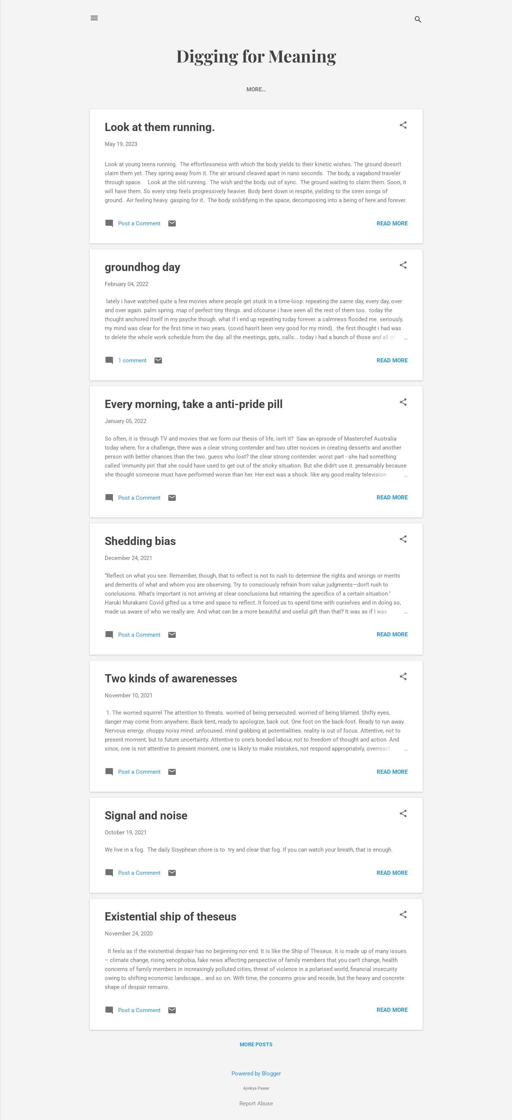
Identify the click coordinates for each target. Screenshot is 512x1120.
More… (393, 89)
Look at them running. (160, 128)
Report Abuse (256, 1103)
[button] (403, 127)
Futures (310, 89)
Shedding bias (140, 542)
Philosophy (352, 89)
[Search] (418, 20)
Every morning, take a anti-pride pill (194, 405)
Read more (392, 225)
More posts (256, 1046)
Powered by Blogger (256, 1073)
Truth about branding (205, 89)
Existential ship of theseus (170, 918)
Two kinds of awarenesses (171, 680)
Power (148, 89)
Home (117, 89)
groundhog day (142, 268)
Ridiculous (269, 89)
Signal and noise (146, 817)
